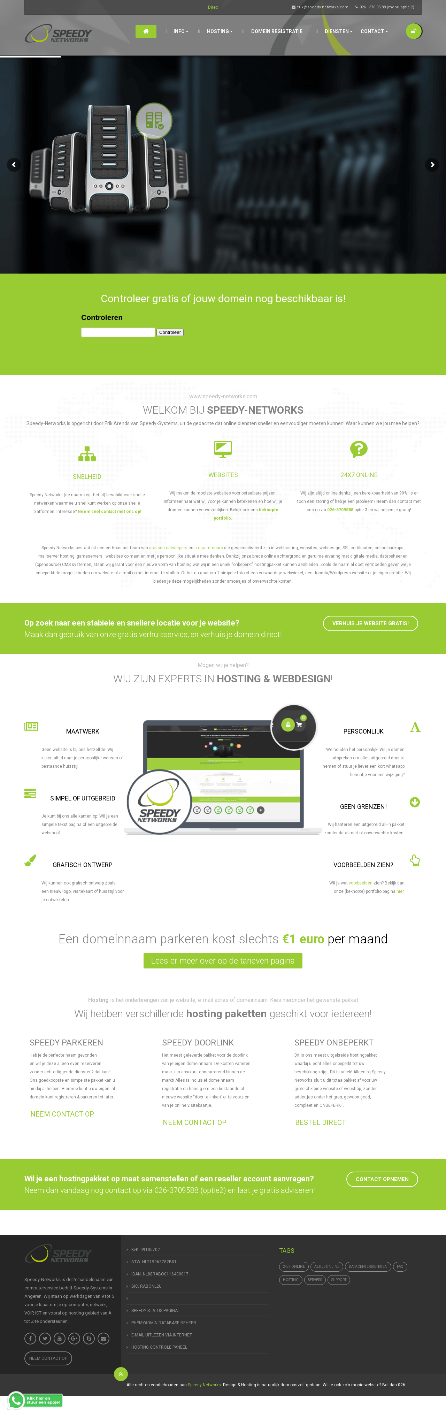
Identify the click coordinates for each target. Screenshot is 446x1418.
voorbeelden (360, 883)
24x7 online (359, 474)
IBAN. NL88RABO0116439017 (160, 1274)
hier (400, 891)
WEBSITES (223, 474)
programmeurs (209, 547)
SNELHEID (87, 476)
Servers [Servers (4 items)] (315, 1280)
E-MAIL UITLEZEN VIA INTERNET (161, 1335)
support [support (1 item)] (338, 1280)
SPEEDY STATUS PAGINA (154, 1310)
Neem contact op (48, 1358)
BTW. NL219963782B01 (154, 1261)
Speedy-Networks (204, 1384)
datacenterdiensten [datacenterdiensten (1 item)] (368, 1266)
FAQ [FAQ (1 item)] (400, 1266)
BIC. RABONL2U (146, 1286)
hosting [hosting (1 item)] (291, 1280)
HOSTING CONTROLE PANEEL (159, 1347)
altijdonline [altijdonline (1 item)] (326, 1266)
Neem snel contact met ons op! (109, 511)
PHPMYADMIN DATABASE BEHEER (163, 1322)
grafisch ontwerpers (168, 547)
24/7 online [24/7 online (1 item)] (294, 1266)
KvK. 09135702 (145, 1249)
